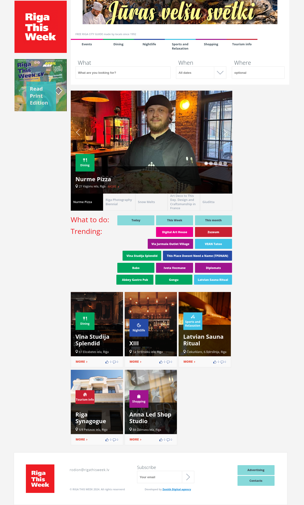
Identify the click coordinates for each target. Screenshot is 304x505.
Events (87, 44)
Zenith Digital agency (176, 489)
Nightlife (149, 44)
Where (242, 62)
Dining (119, 44)
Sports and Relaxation (180, 46)
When (185, 62)
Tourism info (242, 44)
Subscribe (146, 467)
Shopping (211, 44)
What (84, 62)
